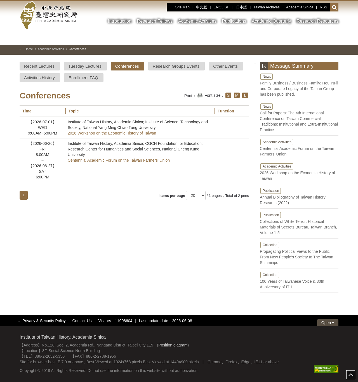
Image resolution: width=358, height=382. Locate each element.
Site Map (182, 7)
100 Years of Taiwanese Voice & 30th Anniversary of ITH (299, 280)
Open (327, 322)
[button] (334, 7)
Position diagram (172, 345)
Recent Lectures (39, 66)
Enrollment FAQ (83, 77)
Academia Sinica (299, 7)
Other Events (225, 66)
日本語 (241, 7)
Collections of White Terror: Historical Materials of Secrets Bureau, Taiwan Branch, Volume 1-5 (299, 223)
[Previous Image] (324, 37)
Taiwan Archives (266, 7)
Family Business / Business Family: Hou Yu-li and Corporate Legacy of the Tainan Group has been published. (299, 84)
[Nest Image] (334, 37)
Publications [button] (234, 21)
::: (170, 7)
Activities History (39, 77)
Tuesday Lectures (85, 66)
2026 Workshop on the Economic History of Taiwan (112, 133)
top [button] (351, 375)
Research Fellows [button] (155, 21)
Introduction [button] (119, 21)
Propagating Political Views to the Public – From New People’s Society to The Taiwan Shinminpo (299, 253)
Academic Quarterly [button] (271, 21)
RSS (323, 7)
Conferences (127, 66)
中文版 (201, 7)
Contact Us (81, 321)
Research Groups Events (176, 66)
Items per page (172, 196)
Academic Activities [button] (197, 21)
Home (29, 49)
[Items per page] (196, 195)
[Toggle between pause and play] (314, 37)
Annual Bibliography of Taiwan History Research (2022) (299, 196)
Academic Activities (50, 49)
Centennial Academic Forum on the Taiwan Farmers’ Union (119, 160)
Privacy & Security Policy (44, 321)
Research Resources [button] (317, 21)
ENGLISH (222, 7)
